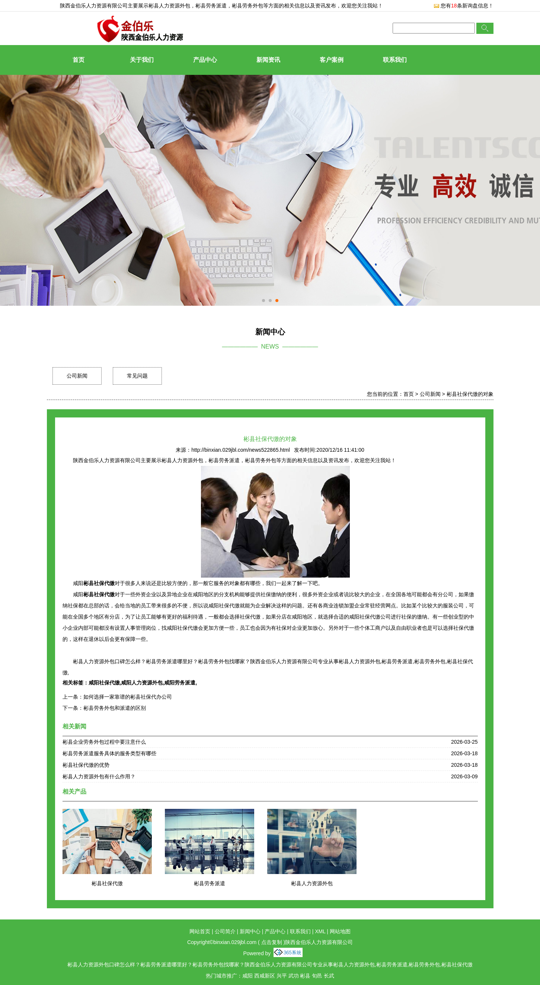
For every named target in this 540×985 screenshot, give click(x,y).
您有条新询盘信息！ (463, 6)
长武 (329, 976)
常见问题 (137, 376)
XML (320, 931)
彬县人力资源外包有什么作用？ (99, 776)
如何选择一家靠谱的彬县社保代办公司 (127, 697)
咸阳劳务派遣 (179, 683)
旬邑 (317, 976)
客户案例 (332, 60)
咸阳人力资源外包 (142, 683)
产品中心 (205, 60)
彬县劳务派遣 (209, 883)
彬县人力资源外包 (169, 6)
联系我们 (395, 60)
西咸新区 (264, 976)
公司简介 (225, 931)
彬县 (305, 976)
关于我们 (142, 60)
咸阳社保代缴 (104, 683)
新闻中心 (250, 931)
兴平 (282, 976)
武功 (293, 976)
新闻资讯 (268, 60)
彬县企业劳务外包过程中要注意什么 (104, 742)
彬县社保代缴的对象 (470, 394)
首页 (78, 60)
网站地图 (340, 931)
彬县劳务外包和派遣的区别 (114, 708)
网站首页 (199, 931)
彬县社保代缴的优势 (86, 765)
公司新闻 (77, 376)
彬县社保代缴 (107, 883)
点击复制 (271, 942)
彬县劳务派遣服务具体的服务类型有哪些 (109, 753)
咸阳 (247, 976)
